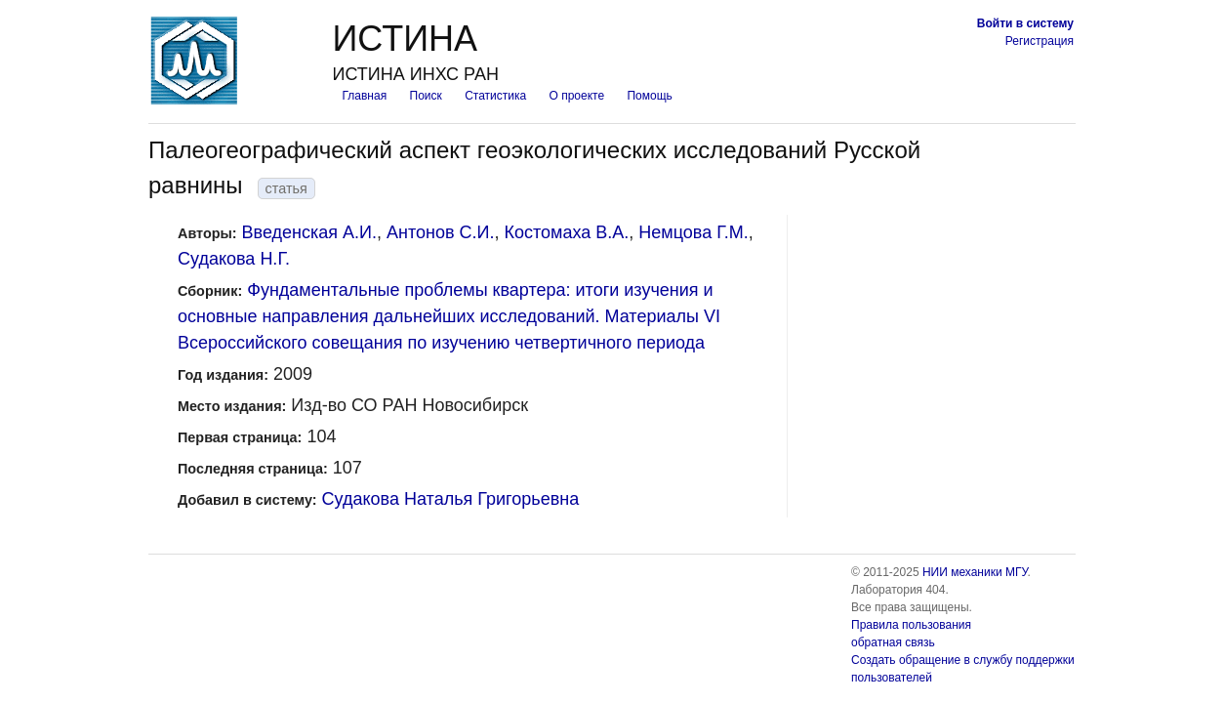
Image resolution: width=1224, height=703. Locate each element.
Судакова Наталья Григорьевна (451, 499)
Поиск (426, 96)
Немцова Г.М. (693, 232)
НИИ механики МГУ (975, 572)
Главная (364, 96)
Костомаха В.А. (567, 232)
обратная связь (893, 642)
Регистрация (1039, 41)
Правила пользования (911, 625)
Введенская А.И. (309, 232)
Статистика (495, 96)
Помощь (649, 96)
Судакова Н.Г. (234, 259)
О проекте (577, 96)
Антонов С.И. (440, 232)
